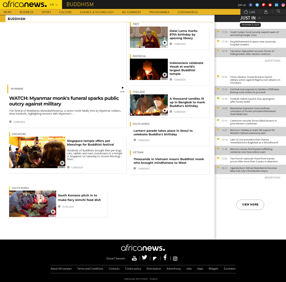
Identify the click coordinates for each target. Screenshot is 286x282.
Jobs (189, 269)
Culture (65, 12)
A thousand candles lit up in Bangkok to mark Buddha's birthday (187, 102)
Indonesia (139, 56)
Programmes (159, 12)
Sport (46, 12)
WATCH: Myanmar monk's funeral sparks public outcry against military (64, 101)
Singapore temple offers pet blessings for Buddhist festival (90, 142)
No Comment (131, 12)
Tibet (136, 24)
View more (250, 204)
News (8, 12)
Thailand (139, 92)
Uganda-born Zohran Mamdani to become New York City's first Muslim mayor (253, 169)
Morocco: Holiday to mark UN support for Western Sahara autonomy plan (252, 131)
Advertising (174, 269)
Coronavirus (188, 12)
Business (27, 12)
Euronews (230, 269)
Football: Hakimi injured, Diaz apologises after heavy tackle (252, 100)
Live (249, 12)
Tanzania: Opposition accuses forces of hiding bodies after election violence (252, 52)
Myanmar (17, 89)
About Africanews (61, 269)
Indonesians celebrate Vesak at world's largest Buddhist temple (186, 68)
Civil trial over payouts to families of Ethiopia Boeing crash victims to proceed (254, 91)
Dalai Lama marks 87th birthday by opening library (184, 34)
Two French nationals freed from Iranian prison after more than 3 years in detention (254, 160)
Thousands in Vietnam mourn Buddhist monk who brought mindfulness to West (169, 160)
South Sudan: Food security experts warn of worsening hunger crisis (254, 33)
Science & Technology (97, 12)
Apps (200, 269)
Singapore (19, 134)
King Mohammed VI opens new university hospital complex (253, 43)
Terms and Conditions (90, 269)
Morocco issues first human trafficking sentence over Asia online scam (251, 150)
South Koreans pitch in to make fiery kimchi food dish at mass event (79, 198)
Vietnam (138, 152)
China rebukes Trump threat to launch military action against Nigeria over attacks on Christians (255, 79)
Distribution (154, 269)
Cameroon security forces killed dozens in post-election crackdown (253, 122)
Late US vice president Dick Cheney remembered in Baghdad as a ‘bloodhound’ (254, 141)
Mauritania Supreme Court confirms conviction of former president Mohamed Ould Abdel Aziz (253, 111)
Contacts (114, 269)
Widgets (213, 269)
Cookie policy (133, 269)
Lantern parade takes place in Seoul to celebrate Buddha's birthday (163, 132)
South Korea (141, 124)
